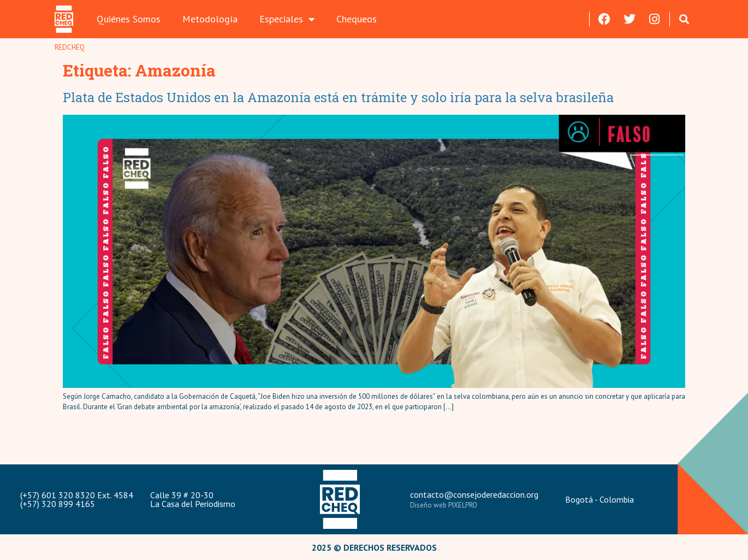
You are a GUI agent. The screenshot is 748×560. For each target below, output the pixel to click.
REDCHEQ (70, 47)
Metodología (210, 19)
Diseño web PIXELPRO (443, 505)
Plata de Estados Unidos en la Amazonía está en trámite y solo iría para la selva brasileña (338, 97)
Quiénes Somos (129, 19)
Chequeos (356, 19)
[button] (684, 19)
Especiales (286, 19)
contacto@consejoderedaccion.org (474, 494)
